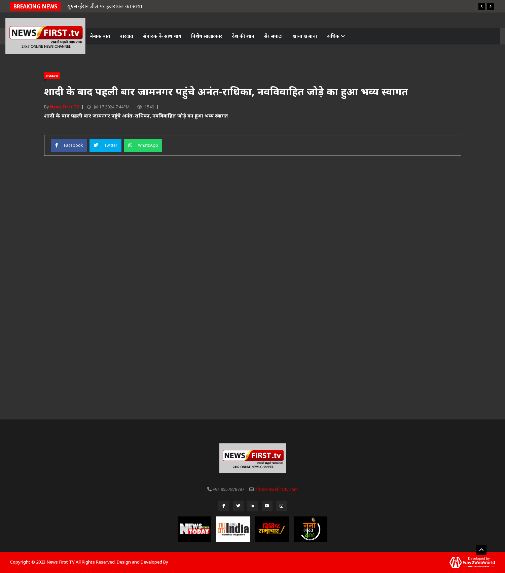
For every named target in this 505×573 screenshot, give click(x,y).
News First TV (64, 107)
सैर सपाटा (273, 36)
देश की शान (243, 36)
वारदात (126, 36)
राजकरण (52, 75)
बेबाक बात (100, 36)
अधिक (336, 36)
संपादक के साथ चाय (162, 36)
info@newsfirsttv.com (276, 489)
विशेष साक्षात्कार (206, 36)
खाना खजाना (304, 36)
